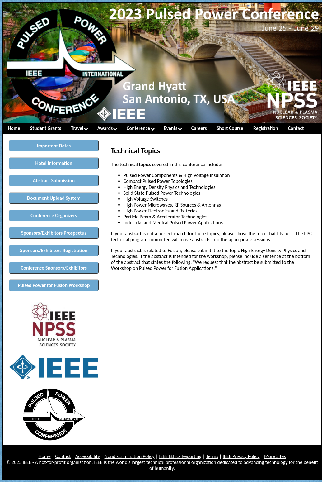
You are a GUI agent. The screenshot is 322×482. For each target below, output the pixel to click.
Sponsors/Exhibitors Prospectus (53, 233)
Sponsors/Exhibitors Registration (53, 250)
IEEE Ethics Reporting (180, 456)
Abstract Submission (54, 181)
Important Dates (54, 146)
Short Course (230, 128)
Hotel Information (53, 163)
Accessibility (87, 456)
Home (14, 128)
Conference (141, 128)
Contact (296, 128)
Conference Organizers (53, 215)
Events (173, 128)
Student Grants (45, 128)
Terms (212, 456)
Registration (265, 128)
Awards (107, 128)
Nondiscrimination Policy (130, 456)
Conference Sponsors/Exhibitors (54, 268)
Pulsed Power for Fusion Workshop (54, 285)
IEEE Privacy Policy (241, 456)
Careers (199, 128)
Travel (79, 128)
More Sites (275, 456)
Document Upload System (54, 198)
